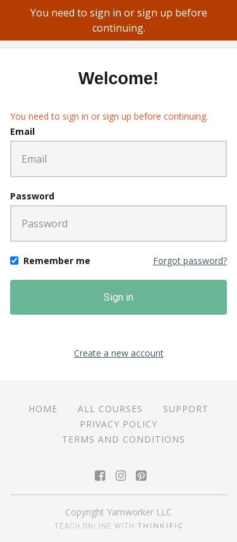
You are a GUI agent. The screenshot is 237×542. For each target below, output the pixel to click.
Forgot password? (190, 261)
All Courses (110, 409)
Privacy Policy (118, 424)
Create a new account (119, 353)
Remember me (56, 261)
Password (32, 196)
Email (22, 131)
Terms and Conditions (123, 439)
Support (186, 409)
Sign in (118, 297)
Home (43, 409)
